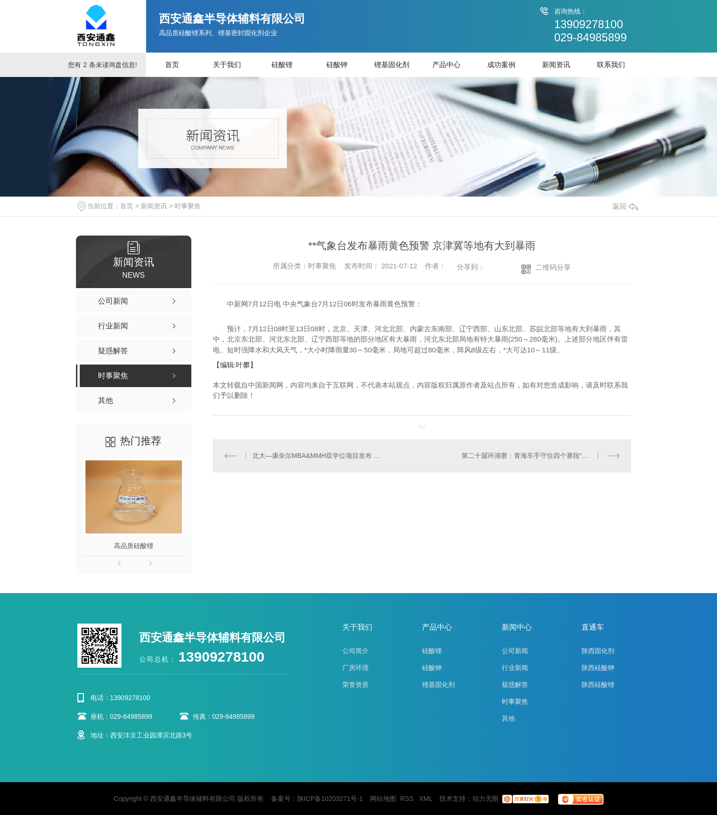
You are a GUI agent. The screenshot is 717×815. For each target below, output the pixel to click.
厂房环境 (355, 667)
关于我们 (227, 65)
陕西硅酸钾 (597, 667)
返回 (625, 206)
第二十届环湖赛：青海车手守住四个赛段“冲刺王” (532, 455)
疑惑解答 (515, 684)
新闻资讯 (556, 65)
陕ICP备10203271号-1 (330, 798)
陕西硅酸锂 (597, 684)
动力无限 (485, 798)
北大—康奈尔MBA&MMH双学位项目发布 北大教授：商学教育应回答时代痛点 (317, 455)
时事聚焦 (187, 206)
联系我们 (611, 65)
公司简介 (355, 651)
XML (426, 798)
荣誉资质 (355, 684)
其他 (508, 718)
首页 (172, 65)
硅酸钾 (336, 65)
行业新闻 (515, 667)
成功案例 (501, 65)
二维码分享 (553, 267)
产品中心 (446, 65)
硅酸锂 (282, 65)
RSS (407, 798)
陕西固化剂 (597, 651)
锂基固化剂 (391, 65)
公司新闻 (515, 651)
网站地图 (383, 798)
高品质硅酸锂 (133, 545)
